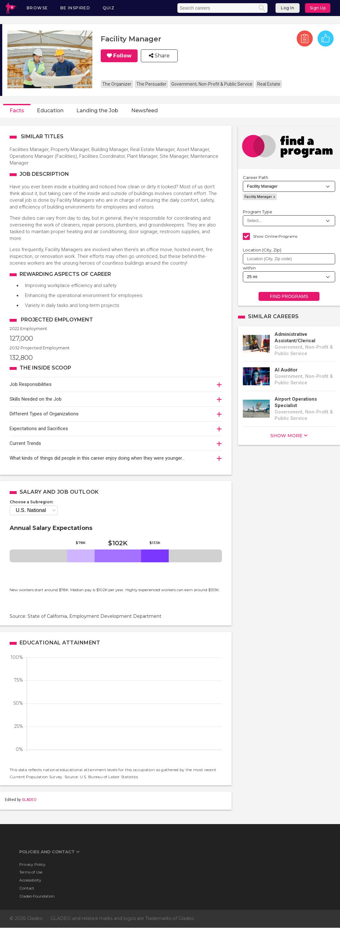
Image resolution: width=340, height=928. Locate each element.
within (249, 267)
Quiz (109, 7)
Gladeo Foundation (37, 896)
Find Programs (289, 296)
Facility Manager (258, 197)
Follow (122, 56)
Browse (37, 7)
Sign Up (318, 7)
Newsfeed (144, 110)
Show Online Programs (275, 236)
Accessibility (30, 880)
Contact (26, 888)
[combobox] (289, 258)
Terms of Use (30, 872)
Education (50, 110)
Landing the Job (97, 110)
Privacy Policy (32, 864)
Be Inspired (75, 7)
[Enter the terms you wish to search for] (217, 8)
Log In (287, 7)
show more (286, 435)
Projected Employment (57, 320)
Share (161, 56)
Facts (17, 110)
